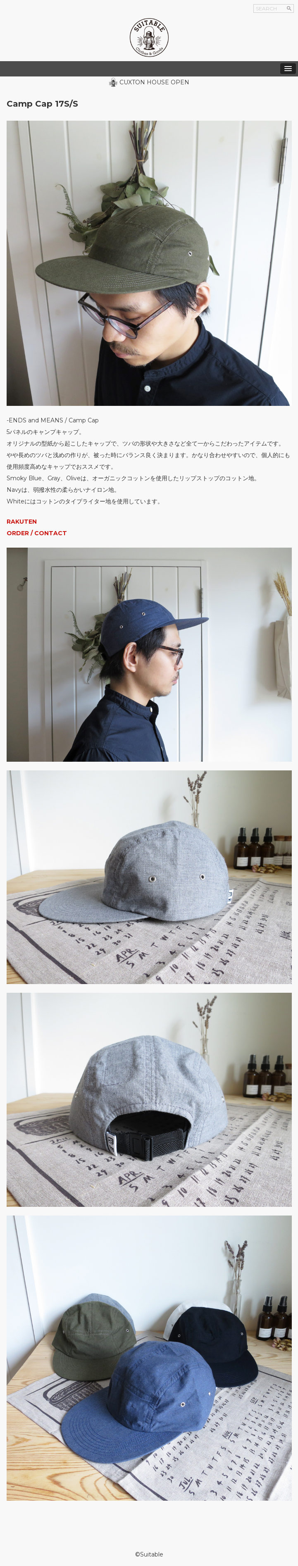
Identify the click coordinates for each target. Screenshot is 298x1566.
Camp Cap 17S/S (42, 104)
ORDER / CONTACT (37, 533)
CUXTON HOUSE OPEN (154, 82)
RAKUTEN (22, 521)
